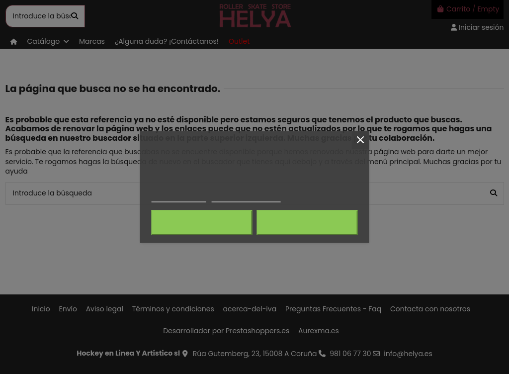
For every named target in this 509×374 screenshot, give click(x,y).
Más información (179, 197)
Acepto (307, 223)
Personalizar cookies (246, 197)
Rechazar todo (202, 223)
